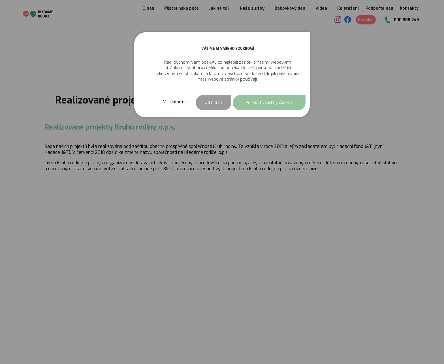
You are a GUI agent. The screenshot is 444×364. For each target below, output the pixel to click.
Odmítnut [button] (213, 102)
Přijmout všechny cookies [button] (269, 102)
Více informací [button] (176, 102)
